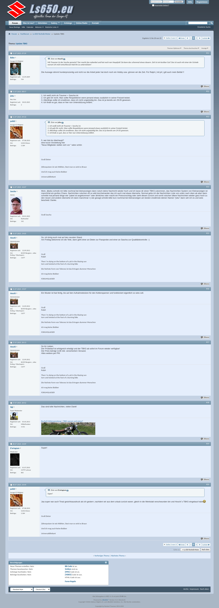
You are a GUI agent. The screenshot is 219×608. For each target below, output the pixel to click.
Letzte (206, 38)
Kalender (30, 27)
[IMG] (67, 572)
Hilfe (190, 2)
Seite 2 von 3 (171, 38)
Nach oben (205, 550)
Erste (181, 38)
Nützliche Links (51, 27)
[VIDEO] (68, 574)
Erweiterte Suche (204, 27)
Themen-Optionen (173, 48)
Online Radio (81, 23)
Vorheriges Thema (102, 555)
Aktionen (38, 27)
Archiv (185, 589)
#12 (207, 91)
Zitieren (205, 86)
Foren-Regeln (70, 581)
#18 (207, 402)
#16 (207, 289)
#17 (207, 342)
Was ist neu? (28, 23)
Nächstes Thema (117, 555)
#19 (207, 444)
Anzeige (204, 48)
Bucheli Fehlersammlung (51, 421)
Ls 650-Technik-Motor (41, 34)
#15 (207, 233)
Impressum (194, 589)
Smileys (68, 569)
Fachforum (24, 34)
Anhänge (68, 23)
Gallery (55, 23)
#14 (207, 187)
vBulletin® (105, 600)
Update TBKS (21, 43)
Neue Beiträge (14, 27)
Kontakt (95, 23)
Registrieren (202, 2)
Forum (15, 23)
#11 (207, 53)
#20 (207, 484)
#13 (207, 117)
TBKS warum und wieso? (73, 421)
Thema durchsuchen (191, 48)
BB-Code (68, 566)
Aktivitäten (42, 23)
